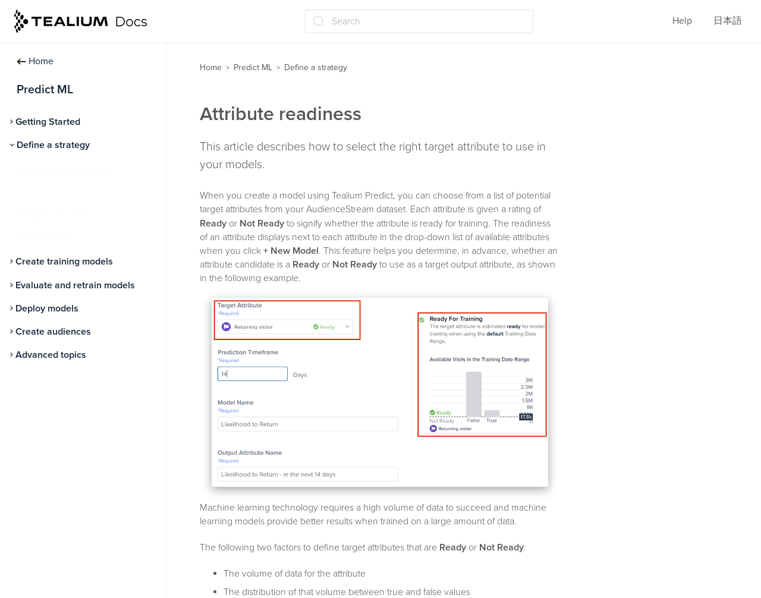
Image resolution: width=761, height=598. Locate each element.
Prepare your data (54, 215)
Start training (44, 238)
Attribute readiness (57, 192)
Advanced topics (50, 355)
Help (682, 21)
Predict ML (253, 67)
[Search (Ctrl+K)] (419, 21)
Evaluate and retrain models (75, 285)
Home (35, 61)
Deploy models (46, 308)
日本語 (727, 21)
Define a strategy (53, 145)
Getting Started (47, 122)
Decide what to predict (65, 169)
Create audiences (53, 332)
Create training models (64, 261)
